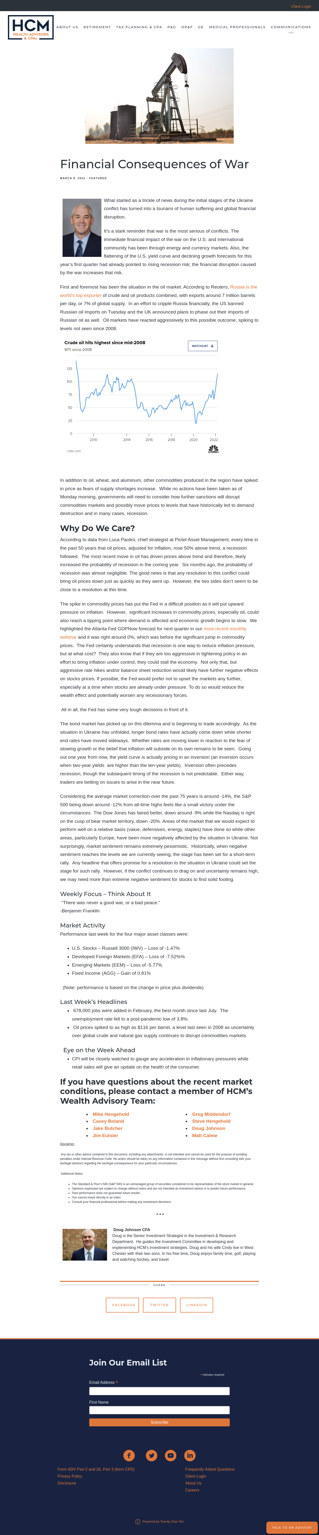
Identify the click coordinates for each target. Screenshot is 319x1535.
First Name (99, 1402)
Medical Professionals (237, 27)
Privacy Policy (70, 1476)
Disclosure (67, 1483)
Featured (98, 178)
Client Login (195, 1476)
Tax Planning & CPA (139, 27)
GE (201, 27)
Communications (291, 27)
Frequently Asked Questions (210, 1469)
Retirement (97, 27)
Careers (192, 1490)
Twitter (159, 1305)
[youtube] (171, 1456)
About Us (67, 27)
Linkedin (196, 1305)
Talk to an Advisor (292, 1527)
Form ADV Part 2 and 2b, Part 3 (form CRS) (96, 1469)
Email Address (103, 1383)
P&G (171, 27)
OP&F (187, 27)
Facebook (124, 1305)
